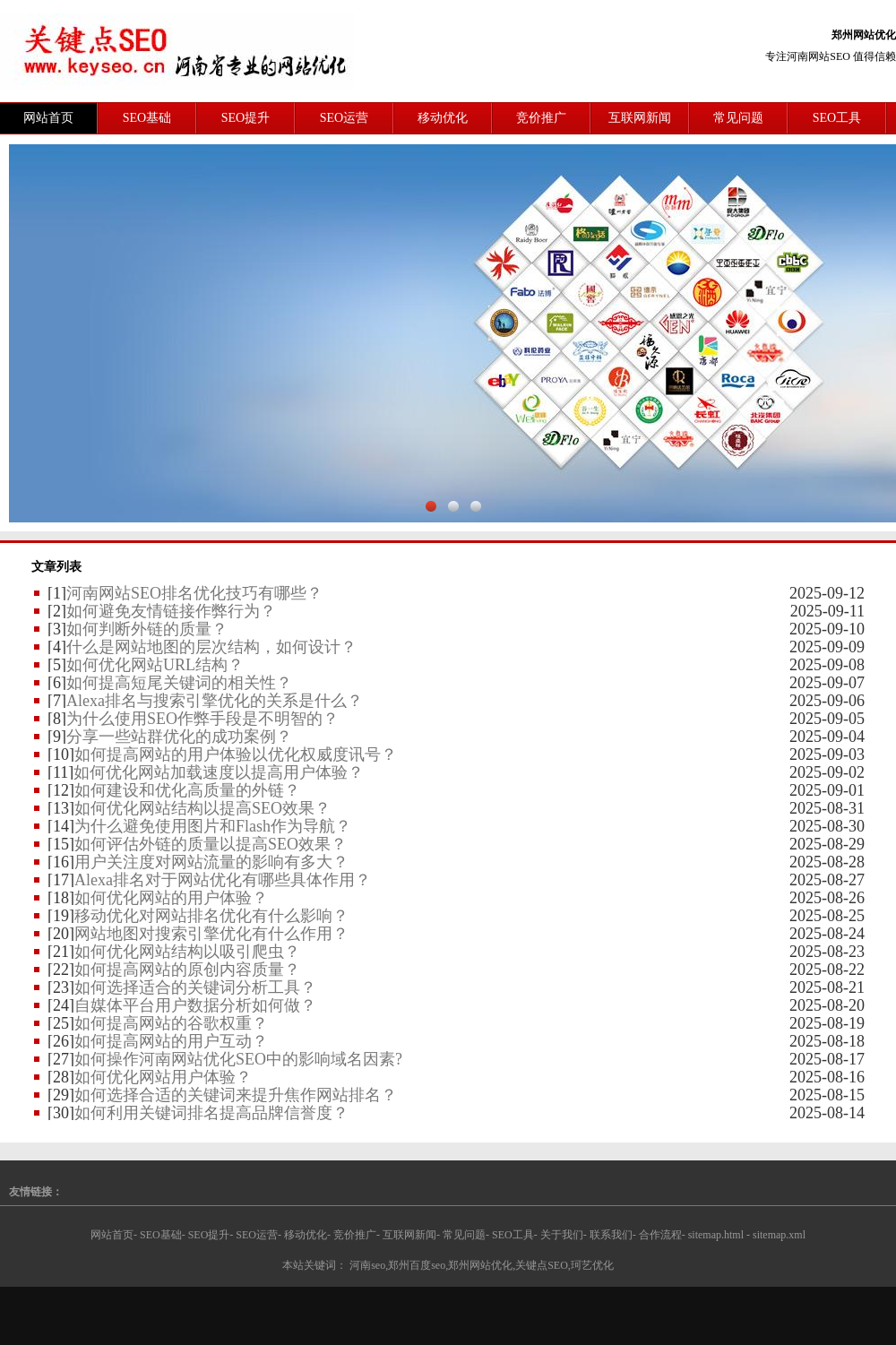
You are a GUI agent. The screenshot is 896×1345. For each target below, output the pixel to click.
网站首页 (48, 118)
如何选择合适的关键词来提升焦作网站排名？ (235, 1095)
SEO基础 (147, 118)
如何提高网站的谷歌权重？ (171, 1023)
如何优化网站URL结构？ (155, 665)
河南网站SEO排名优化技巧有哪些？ (194, 593)
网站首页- (113, 1235)
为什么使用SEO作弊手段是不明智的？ (202, 719)
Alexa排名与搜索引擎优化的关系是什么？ (214, 701)
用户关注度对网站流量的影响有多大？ (211, 862)
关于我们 (561, 1235)
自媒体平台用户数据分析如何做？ (195, 1005)
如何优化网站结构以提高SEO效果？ (202, 808)
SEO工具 (837, 118)
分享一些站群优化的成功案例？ (179, 737)
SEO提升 (245, 118)
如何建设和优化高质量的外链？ (187, 790)
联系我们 (611, 1235)
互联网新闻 (639, 118)
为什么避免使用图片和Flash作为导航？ (212, 826)
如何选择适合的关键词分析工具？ (195, 987)
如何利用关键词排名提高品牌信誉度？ (211, 1113)
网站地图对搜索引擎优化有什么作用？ (211, 934)
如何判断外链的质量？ (147, 629)
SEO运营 (344, 118)
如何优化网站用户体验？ (163, 1077)
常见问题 (738, 118)
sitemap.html (716, 1235)
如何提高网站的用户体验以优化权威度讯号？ (235, 754)
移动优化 (443, 118)
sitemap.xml (779, 1235)
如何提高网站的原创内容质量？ (187, 970)
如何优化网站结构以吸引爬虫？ (187, 952)
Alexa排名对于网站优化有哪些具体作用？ (222, 880)
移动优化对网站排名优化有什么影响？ (211, 916)
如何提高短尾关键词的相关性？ (179, 683)
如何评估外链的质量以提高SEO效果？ (210, 844)
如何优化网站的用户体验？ (171, 898)
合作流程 (660, 1235)
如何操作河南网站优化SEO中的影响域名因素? (238, 1059)
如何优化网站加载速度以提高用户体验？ (218, 772)
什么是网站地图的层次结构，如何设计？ (211, 647)
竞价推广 (541, 118)
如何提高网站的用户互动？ (171, 1041)
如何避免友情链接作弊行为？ (171, 611)
